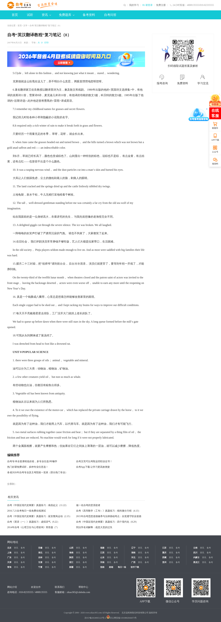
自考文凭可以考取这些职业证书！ (94, 461)
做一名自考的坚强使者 (88, 505)
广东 (9, 557)
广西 (133, 562)
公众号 (215, 152)
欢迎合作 (36, 587)
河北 (133, 557)
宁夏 (40, 567)
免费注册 (161, 5)
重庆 (164, 552)
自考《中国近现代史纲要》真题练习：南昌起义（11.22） (37, 505)
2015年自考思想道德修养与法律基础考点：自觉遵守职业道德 (108, 516)
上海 (9, 552)
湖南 (133, 552)
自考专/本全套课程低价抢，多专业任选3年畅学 (32, 461)
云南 (195, 548)
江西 (102, 552)
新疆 (71, 567)
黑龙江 (196, 562)
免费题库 (66, 15)
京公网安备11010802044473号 (121, 618)
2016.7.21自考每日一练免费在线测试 (26, 510)
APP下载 (215, 140)
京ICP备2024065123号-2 (95, 618)
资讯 (46, 15)
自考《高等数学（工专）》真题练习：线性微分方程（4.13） (108, 510)
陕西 (71, 557)
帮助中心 (83, 587)
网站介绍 (12, 587)
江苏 (164, 548)
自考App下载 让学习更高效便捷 (93, 467)
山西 (71, 548)
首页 (15, 15)
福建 (102, 548)
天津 (9, 562)
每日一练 (122, 567)
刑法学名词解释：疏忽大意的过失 (94, 527)
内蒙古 (196, 557)
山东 (102, 557)
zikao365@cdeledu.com (78, 592)
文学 (25, 25)
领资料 (215, 164)
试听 (30, 15)
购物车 (215, 128)
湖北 (40, 552)
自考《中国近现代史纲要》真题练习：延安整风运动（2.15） (39, 516)
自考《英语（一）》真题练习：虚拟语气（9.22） (33, 522)
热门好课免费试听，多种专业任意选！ (27, 467)
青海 (9, 567)
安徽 (40, 548)
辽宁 (133, 548)
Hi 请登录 (147, 5)
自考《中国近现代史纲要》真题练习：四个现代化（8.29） (107, 522)
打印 (46, 42)
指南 (102, 567)
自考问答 (110, 15)
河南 (102, 562)
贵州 (164, 562)
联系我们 (59, 587)
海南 (71, 552)
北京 (9, 548)
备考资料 (89, 15)
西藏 (164, 557)
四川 (195, 552)
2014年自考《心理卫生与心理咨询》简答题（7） (33, 527)
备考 (23, 548)
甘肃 (40, 562)
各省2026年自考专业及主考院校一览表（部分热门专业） (37, 472)
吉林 (40, 557)
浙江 (71, 562)
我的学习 (134, 5)
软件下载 (135, 567)
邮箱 (111, 567)
